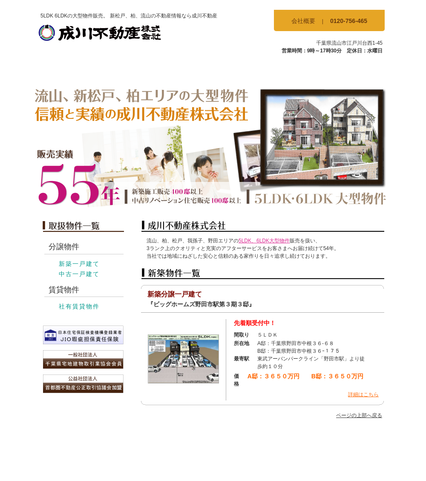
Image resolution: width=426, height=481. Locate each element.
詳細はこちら (363, 394)
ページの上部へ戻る (359, 415)
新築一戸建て (79, 263)
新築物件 (127, 71)
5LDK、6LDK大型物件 (264, 241)
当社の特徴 (296, 71)
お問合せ (352, 71)
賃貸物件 (240, 71)
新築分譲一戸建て (174, 294)
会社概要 (303, 20)
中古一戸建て (79, 274)
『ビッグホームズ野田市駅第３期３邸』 (201, 304)
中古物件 (183, 71)
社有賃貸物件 (79, 306)
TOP (71, 71)
